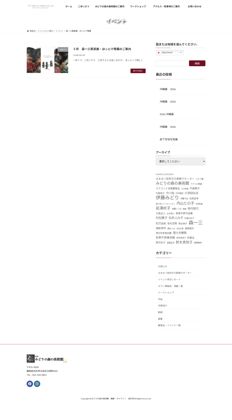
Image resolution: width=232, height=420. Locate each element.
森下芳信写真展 (169, 139)
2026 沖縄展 (167, 114)
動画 (160, 312)
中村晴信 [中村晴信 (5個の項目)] (179, 193)
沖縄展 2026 (168, 88)
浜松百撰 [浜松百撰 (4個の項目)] (180, 228)
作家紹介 (162, 305)
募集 (160, 318)
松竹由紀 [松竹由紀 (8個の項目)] (161, 223)
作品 (160, 299)
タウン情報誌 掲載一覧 (170, 286)
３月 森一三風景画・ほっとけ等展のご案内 (102, 49)
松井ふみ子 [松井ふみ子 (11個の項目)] (176, 217)
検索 (197, 63)
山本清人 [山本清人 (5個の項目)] (170, 213)
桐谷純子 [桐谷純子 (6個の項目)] (182, 223)
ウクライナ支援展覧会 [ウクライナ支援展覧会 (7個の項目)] (168, 188)
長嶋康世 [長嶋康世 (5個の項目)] (198, 242)
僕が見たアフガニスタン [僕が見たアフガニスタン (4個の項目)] (165, 203)
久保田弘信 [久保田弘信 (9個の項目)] (191, 193)
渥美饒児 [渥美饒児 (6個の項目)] (189, 228)
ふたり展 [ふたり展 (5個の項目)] (199, 178)
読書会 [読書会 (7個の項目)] (190, 237)
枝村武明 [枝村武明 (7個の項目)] (172, 223)
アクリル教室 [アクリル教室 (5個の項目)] (196, 184)
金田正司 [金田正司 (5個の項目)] (170, 242)
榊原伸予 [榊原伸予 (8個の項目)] (161, 228)
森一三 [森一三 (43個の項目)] (196, 222)
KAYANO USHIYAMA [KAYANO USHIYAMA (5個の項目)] (165, 174)
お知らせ (162, 266)
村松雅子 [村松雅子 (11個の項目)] (161, 217)
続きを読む (138, 71)
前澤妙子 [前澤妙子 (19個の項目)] (163, 208)
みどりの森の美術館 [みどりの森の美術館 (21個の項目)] (172, 183)
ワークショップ (166, 292)
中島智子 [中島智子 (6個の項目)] (160, 193)
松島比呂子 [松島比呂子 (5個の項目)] (189, 218)
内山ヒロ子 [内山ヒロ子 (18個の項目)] (185, 203)
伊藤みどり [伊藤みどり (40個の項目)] (167, 197)
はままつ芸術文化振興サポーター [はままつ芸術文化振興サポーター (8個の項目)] (175, 178)
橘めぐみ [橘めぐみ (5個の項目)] (171, 228)
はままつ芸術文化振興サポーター (175, 272)
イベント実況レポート (169, 279)
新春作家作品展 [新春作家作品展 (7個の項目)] (184, 213)
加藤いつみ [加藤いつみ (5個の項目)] (177, 208)
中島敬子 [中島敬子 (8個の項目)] (195, 188)
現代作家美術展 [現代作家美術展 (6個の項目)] (164, 233)
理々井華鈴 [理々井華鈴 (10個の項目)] (180, 232)
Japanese (165, 53)
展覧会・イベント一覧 (169, 325)
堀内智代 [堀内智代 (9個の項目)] (193, 208)
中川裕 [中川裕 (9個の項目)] (170, 193)
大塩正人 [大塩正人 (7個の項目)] (160, 213)
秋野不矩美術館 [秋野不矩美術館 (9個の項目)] (165, 237)
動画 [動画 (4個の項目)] (184, 208)
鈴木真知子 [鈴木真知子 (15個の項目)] (184, 242)
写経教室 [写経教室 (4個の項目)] (199, 203)
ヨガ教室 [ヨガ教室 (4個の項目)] (184, 188)
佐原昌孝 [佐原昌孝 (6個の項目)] (193, 198)
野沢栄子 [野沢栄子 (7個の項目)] (160, 242)
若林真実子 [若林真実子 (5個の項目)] (181, 238)
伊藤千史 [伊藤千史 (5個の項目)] (184, 198)
